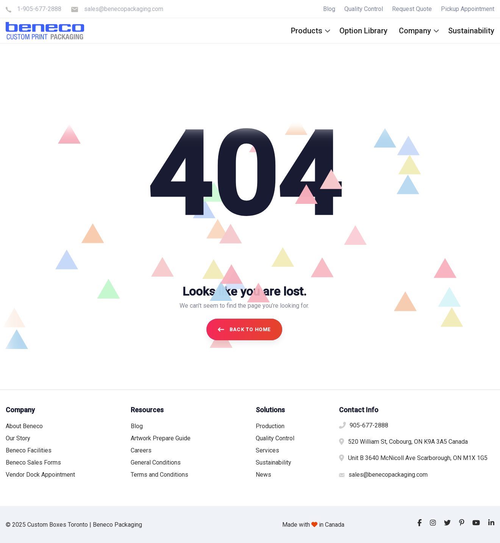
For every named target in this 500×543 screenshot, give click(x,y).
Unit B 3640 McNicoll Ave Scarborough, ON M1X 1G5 (418, 458)
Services (267, 450)
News (263, 474)
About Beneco (24, 426)
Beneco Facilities (29, 450)
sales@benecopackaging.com (123, 9)
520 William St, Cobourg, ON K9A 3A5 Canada (408, 441)
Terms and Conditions (159, 474)
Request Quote (412, 9)
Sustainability (273, 462)
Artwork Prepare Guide (161, 438)
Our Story (18, 438)
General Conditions (156, 462)
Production (270, 426)
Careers (141, 450)
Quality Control (363, 9)
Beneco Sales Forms (33, 462)
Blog (329, 9)
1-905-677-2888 (39, 9)
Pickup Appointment (467, 9)
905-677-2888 (369, 425)
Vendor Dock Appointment (40, 474)
